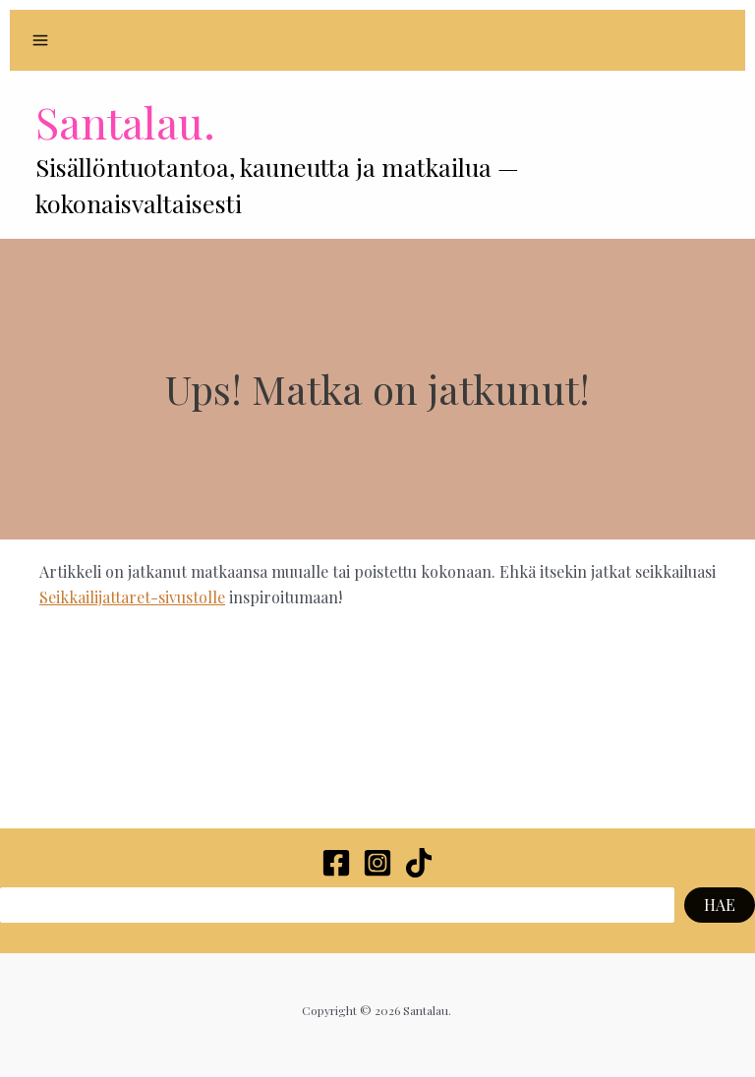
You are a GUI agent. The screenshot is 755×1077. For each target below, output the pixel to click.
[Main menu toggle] (40, 40)
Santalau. (125, 121)
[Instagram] (377, 863)
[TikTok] (419, 863)
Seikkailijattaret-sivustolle (132, 597)
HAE (719, 904)
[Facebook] (336, 863)
